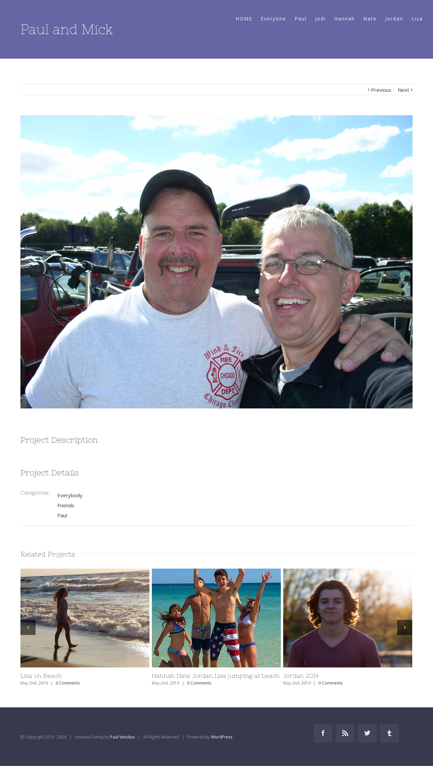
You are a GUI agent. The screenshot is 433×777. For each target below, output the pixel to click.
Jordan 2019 (301, 675)
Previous (381, 89)
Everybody (69, 495)
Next (403, 89)
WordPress (221, 737)
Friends (65, 505)
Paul (62, 515)
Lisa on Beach (41, 675)
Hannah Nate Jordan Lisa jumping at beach (216, 675)
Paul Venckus (122, 737)
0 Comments (68, 683)
